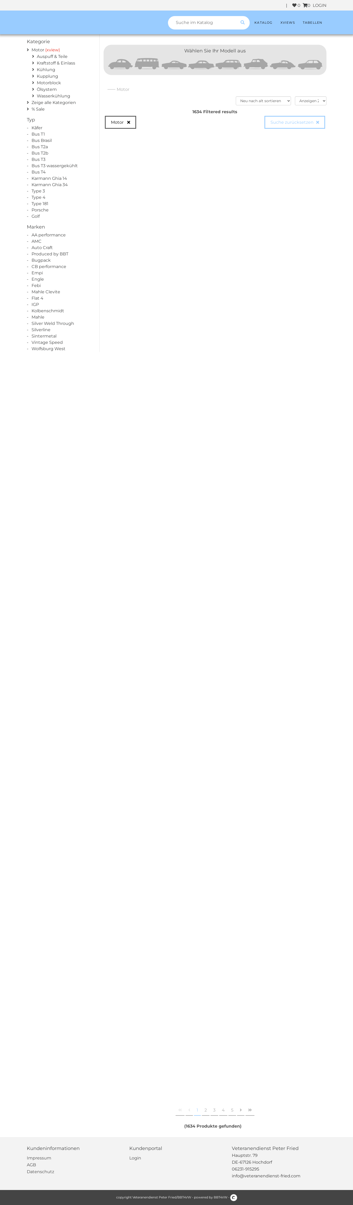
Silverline (41, 329)
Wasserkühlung (53, 95)
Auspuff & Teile (52, 56)
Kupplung (47, 76)
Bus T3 (38, 159)
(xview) (52, 49)
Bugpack (41, 260)
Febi (36, 285)
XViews (287, 22)
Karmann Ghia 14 (49, 178)
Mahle (38, 317)
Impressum (39, 1158)
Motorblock (49, 82)
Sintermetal (44, 336)
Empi (37, 272)
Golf (36, 216)
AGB (31, 1164)
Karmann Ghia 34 (50, 184)
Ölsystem (47, 89)
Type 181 (40, 203)
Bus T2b (40, 153)
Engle (38, 279)
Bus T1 (38, 134)
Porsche (40, 209)
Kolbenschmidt (48, 310)
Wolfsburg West (48, 348)
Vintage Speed (47, 342)
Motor (38, 49)
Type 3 (38, 191)
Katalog (263, 22)
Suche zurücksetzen (292, 122)
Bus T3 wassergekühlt (55, 165)
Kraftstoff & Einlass (56, 63)
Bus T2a (40, 146)
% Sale (38, 109)
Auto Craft (42, 247)
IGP (35, 304)
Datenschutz (40, 1171)
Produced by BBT (50, 253)
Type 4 (38, 197)
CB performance (49, 266)
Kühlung (46, 69)
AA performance (49, 234)
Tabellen (313, 22)
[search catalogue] (242, 22)
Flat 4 (37, 298)
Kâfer (37, 127)
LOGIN (319, 5)
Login (135, 1158)
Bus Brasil (42, 140)
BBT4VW (220, 1197)
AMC (37, 241)
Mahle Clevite (46, 291)
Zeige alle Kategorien (54, 102)
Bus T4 (39, 172)
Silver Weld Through (53, 323)
